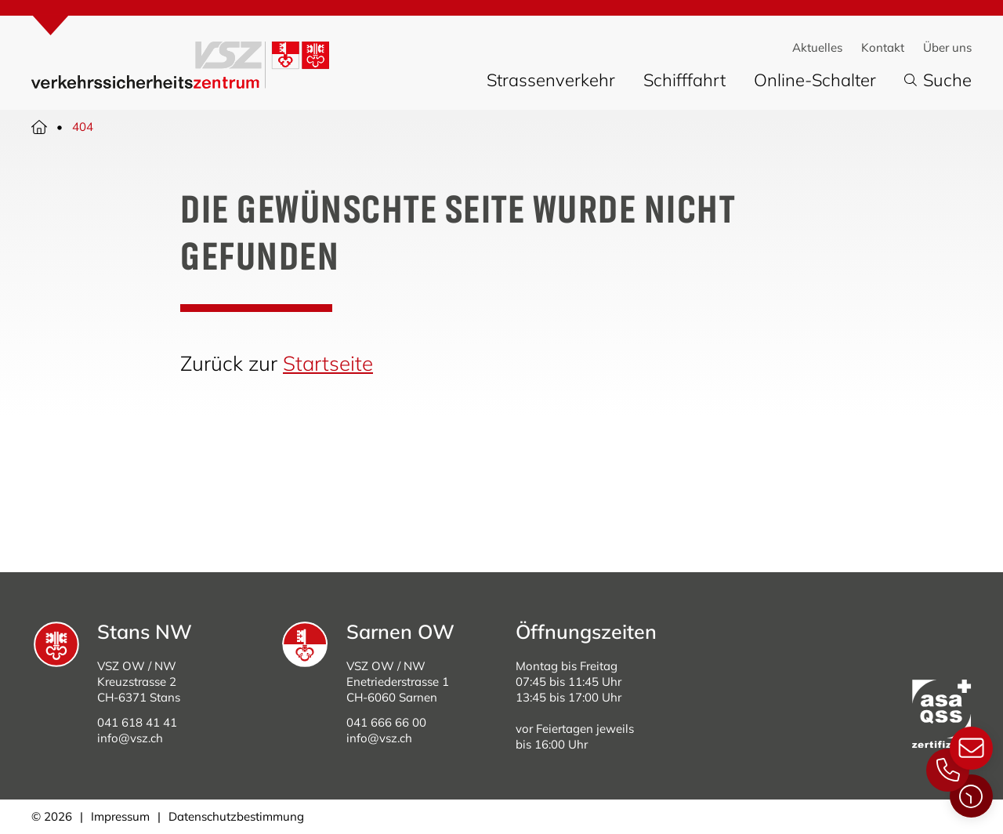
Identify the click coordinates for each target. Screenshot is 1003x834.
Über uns (947, 47)
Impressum (120, 816)
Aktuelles (817, 47)
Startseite (328, 363)
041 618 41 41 (137, 722)
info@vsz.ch (130, 738)
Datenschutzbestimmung (236, 816)
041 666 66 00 (386, 722)
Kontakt (882, 47)
